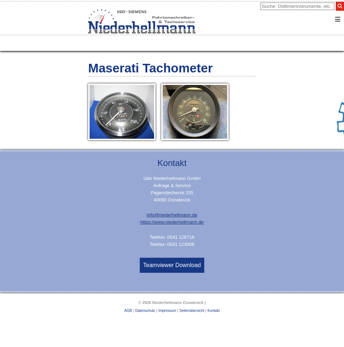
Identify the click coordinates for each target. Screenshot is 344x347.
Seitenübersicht (192, 311)
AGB (128, 311)
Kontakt (213, 311)
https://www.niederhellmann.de (172, 222)
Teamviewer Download (172, 265)
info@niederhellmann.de (172, 215)
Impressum (167, 311)
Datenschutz (145, 311)
